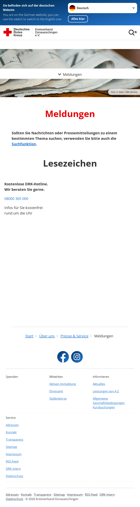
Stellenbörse (58, 399)
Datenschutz (14, 476)
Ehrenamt (56, 391)
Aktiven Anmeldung (62, 384)
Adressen (12, 425)
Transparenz (14, 440)
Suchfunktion (24, 143)
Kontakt (11, 432)
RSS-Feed (12, 461)
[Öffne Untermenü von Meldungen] (70, 44)
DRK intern (13, 469)
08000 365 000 (16, 289)
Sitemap (11, 447)
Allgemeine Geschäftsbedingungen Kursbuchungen (109, 403)
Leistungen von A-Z (106, 391)
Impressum (14, 454)
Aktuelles (99, 384)
